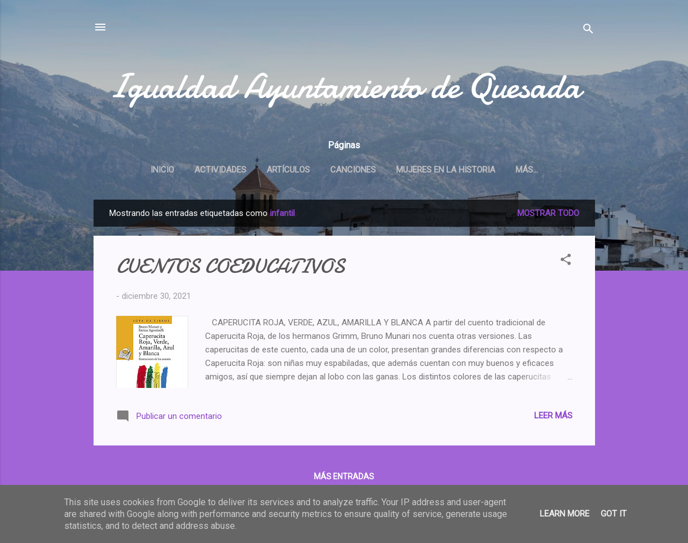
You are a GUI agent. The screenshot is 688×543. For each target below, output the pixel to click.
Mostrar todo (548, 213)
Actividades (220, 170)
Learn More (564, 514)
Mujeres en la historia (445, 170)
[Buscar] (588, 31)
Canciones (353, 170)
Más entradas (344, 476)
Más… (527, 170)
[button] (565, 261)
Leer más (553, 415)
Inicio (162, 170)
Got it (614, 514)
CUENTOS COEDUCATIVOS (230, 266)
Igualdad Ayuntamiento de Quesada (344, 86)
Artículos (288, 170)
